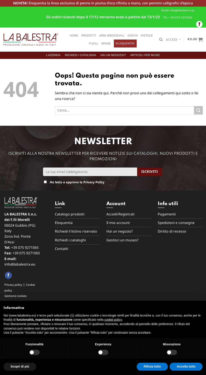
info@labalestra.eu (19, 264)
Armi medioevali (111, 35)
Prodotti (88, 35)
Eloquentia (125, 43)
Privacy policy (13, 285)
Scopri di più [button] (20, 366)
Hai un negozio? (113, 55)
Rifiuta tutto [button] (152, 366)
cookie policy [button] (113, 319)
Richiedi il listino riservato (76, 231)
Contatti (61, 248)
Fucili (93, 43)
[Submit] (198, 110)
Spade (106, 43)
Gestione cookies (15, 296)
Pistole (147, 35)
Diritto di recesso (172, 231)
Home (74, 35)
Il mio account (118, 222)
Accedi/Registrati (120, 214)
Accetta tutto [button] (186, 366)
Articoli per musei (145, 55)
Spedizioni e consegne (176, 222)
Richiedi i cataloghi (80, 55)
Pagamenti (167, 214)
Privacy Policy (93, 182)
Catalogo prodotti (69, 214)
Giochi (132, 35)
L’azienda (53, 55)
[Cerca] (161, 39)
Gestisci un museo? (122, 240)
